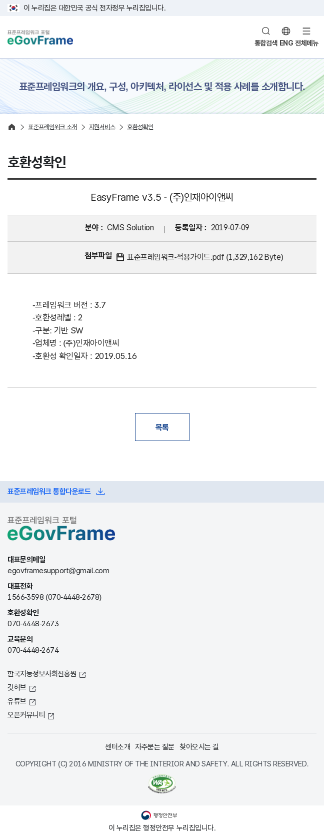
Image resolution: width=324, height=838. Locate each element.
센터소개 (117, 746)
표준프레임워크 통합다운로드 (49, 491)
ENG (287, 43)
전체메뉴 (306, 43)
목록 (162, 427)
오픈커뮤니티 (26, 714)
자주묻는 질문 (154, 746)
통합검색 (266, 43)
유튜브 (17, 701)
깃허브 (17, 687)
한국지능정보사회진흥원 (42, 673)
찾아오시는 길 (199, 746)
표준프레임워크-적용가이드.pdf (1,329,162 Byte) (205, 257)
